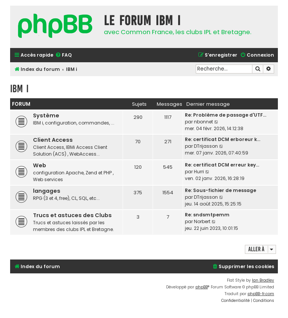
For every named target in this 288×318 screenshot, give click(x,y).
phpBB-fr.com (261, 294)
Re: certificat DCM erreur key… (222, 165)
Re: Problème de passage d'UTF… (225, 115)
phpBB (201, 287)
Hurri (199, 171)
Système (46, 115)
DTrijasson (206, 146)
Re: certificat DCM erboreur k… (222, 139)
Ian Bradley (263, 280)
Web (39, 165)
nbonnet (203, 121)
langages (46, 191)
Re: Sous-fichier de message (220, 190)
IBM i (19, 88)
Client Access (53, 140)
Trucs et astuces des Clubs (72, 215)
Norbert (202, 221)
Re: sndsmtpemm (207, 215)
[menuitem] (63, 55)
